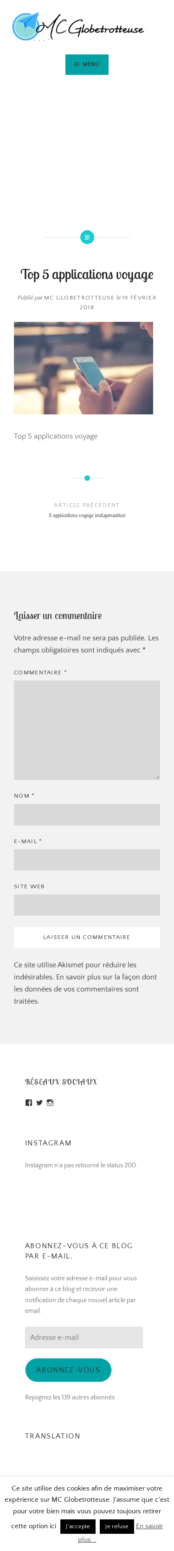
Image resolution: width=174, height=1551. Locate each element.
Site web (29, 886)
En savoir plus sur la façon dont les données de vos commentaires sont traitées (85, 989)
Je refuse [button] (117, 1526)
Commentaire (40, 672)
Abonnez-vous (68, 1370)
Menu (91, 64)
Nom (24, 795)
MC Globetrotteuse (79, 297)
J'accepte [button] (78, 1526)
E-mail (28, 841)
